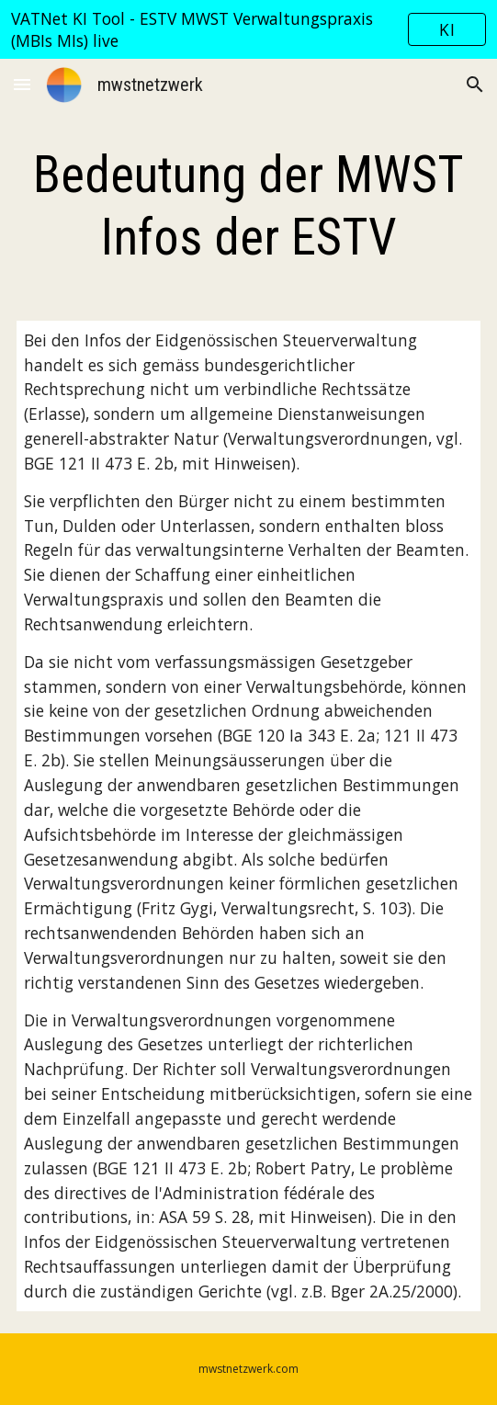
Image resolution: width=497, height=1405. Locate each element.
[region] (248, 29)
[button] (22, 84)
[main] (248, 206)
